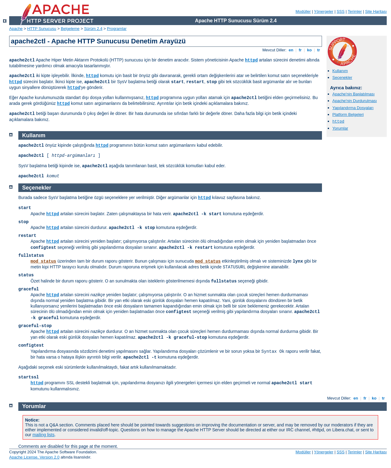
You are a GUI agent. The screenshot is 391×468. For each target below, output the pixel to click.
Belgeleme (70, 28)
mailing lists (43, 434)
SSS (341, 11)
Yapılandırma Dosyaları (353, 107)
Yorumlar (340, 128)
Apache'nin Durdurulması (354, 100)
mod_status (43, 261)
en (290, 50)
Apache (16, 28)
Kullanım (340, 70)
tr (318, 50)
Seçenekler (342, 77)
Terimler (355, 11)
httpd (251, 60)
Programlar (116, 28)
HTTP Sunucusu (41, 28)
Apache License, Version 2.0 (34, 457)
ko (309, 50)
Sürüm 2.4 (93, 28)
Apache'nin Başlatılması (353, 94)
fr (300, 50)
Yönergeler (324, 11)
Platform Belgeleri (348, 114)
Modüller (303, 11)
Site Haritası (376, 11)
